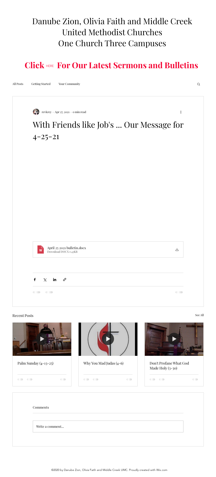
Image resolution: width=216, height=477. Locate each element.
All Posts (17, 84)
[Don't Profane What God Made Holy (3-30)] (174, 339)
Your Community (69, 84)
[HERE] (50, 66)
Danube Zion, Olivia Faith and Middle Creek (112, 20)
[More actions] (181, 111)
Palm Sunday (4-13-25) (35, 363)
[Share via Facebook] (35, 279)
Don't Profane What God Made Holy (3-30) (169, 365)
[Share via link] (65, 279)
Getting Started (40, 84)
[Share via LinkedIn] (55, 279)
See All (199, 315)
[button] (199, 84)
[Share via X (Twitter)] (45, 279)
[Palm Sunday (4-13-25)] (42, 339)
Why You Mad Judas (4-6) (103, 363)
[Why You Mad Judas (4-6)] (108, 339)
